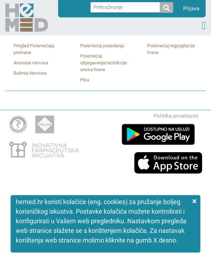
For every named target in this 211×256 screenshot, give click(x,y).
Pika (84, 79)
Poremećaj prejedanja (102, 45)
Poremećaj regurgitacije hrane (171, 49)
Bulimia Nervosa (30, 73)
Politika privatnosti (176, 116)
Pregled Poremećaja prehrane (34, 49)
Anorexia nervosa (31, 62)
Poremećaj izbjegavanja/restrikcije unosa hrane (103, 62)
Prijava (191, 8)
